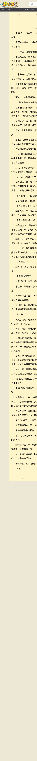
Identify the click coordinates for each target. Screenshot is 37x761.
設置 (18, 14)
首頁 (3, 9)
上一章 (21, 478)
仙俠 (32, 9)
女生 (9, 9)
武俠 (26, 9)
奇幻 (20, 9)
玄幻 (14, 9)
